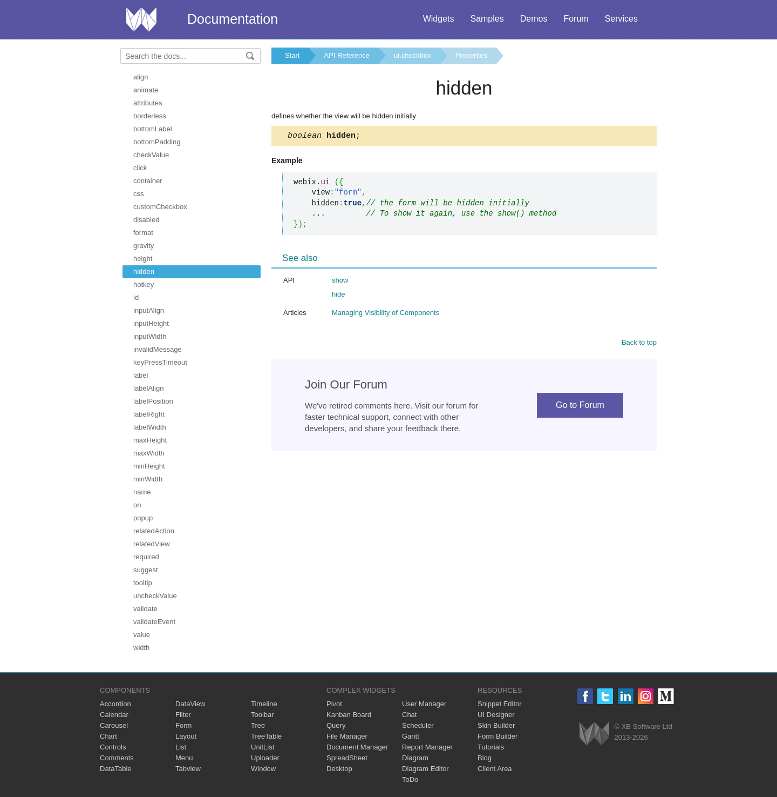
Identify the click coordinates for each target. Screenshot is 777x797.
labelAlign (148, 388)
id (136, 297)
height (142, 258)
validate (145, 609)
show (340, 282)
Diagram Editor (425, 769)
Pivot (334, 704)
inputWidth (149, 336)
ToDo (410, 779)
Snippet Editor (500, 704)
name (142, 492)
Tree (258, 725)
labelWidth (149, 427)
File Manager (346, 736)
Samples (486, 18)
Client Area (495, 769)
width (141, 648)
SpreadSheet (346, 758)
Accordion (115, 704)
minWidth (147, 479)
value (141, 635)
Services (621, 18)
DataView (190, 704)
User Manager (424, 704)
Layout (185, 736)
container (147, 181)
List (180, 747)
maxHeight (150, 440)
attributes (147, 103)
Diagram (415, 758)
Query (335, 725)
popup (143, 518)
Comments (117, 758)
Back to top (639, 344)
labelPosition (153, 401)
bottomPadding (156, 142)
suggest (145, 570)
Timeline (264, 704)
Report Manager (427, 747)
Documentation (232, 18)
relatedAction (153, 531)
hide (338, 296)
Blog (485, 758)
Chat (409, 715)
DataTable (116, 769)
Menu (184, 758)
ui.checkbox (412, 55)
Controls (113, 747)
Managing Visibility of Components (385, 314)
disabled (146, 220)
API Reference (347, 55)
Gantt (410, 736)
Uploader (265, 758)
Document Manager (357, 747)
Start (292, 55)
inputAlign (148, 310)
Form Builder (497, 736)
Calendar (114, 715)
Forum (575, 18)
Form (183, 725)
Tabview (188, 769)
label (140, 375)
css (138, 194)
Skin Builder (496, 725)
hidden (143, 271)
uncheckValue (155, 596)
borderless (149, 116)
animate (145, 90)
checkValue (151, 155)
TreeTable (266, 736)
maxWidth (149, 453)
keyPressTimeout (160, 362)
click (140, 168)
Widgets (438, 18)
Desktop (339, 769)
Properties (471, 55)
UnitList (262, 747)
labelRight (149, 414)
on (137, 505)
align (140, 77)
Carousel (114, 725)
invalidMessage (157, 349)
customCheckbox (160, 207)
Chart (108, 736)
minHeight (149, 466)
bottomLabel (152, 129)
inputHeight (151, 323)
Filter (183, 715)
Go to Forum (580, 406)
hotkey (143, 284)
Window (263, 769)
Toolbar (262, 715)
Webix (594, 733)
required (146, 557)
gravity (143, 246)
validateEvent (154, 622)
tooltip (142, 583)
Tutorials (491, 747)
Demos (534, 18)
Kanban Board (348, 715)
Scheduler (418, 725)
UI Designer (496, 715)
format (143, 233)
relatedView (151, 544)
